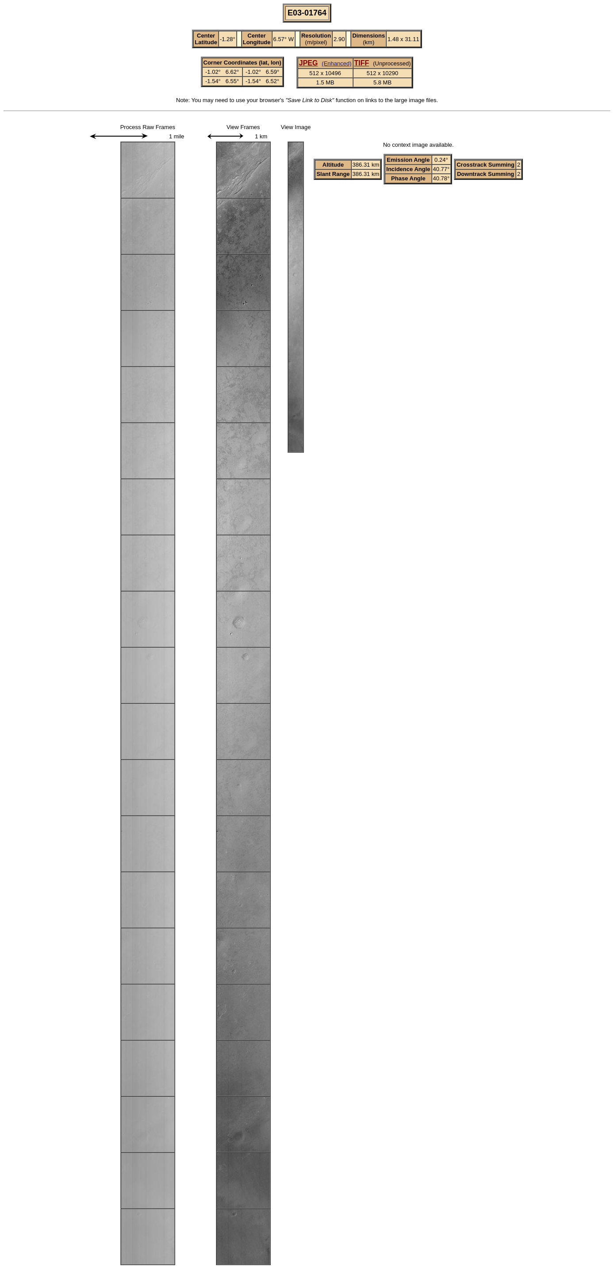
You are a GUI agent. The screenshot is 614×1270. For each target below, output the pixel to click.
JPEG (308, 63)
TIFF (361, 63)
